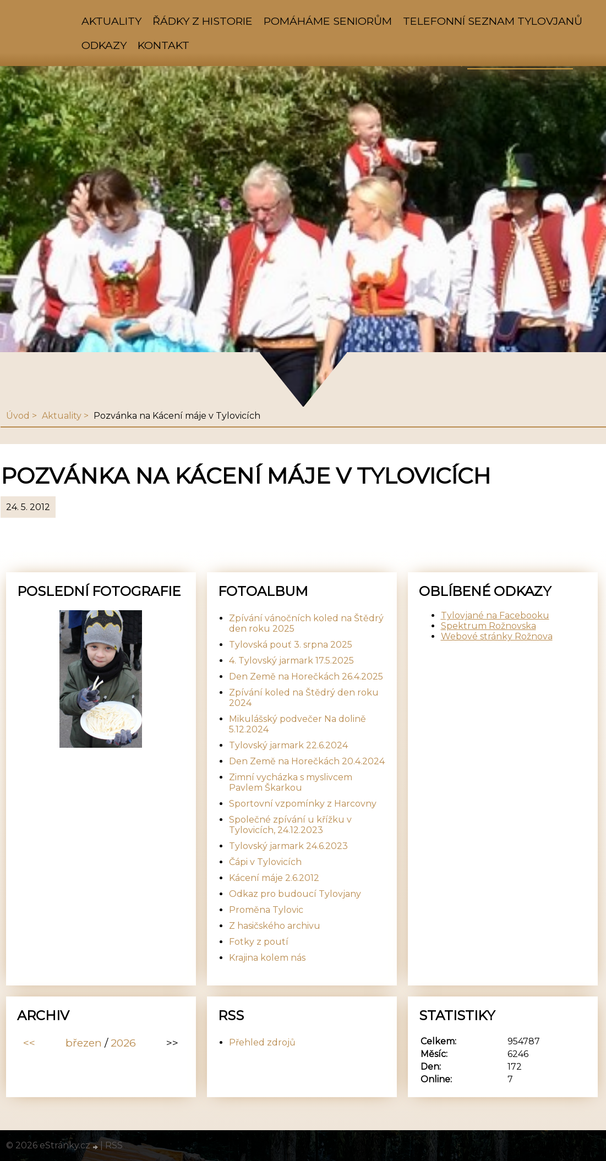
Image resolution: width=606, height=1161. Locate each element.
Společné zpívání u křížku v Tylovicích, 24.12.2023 (290, 824)
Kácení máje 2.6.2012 (274, 878)
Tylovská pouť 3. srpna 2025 (290, 644)
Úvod (18, 415)
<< (29, 1042)
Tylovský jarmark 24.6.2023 (288, 846)
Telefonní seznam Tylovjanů (492, 21)
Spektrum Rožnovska (488, 626)
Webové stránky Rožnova (497, 636)
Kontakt (163, 45)
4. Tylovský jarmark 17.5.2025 (291, 660)
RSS (114, 1145)
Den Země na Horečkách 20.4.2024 (307, 761)
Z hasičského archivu (274, 926)
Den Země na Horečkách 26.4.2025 (306, 676)
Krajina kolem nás (267, 957)
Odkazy (104, 45)
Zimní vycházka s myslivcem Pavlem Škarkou (290, 782)
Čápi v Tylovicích (265, 862)
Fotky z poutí (258, 942)
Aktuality (111, 21)
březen (83, 1042)
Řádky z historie (202, 21)
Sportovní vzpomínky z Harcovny (302, 803)
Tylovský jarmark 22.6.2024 (288, 745)
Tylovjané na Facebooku (495, 615)
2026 (123, 1042)
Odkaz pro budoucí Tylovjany (295, 894)
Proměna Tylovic (266, 910)
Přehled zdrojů (262, 1042)
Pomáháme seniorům (328, 21)
